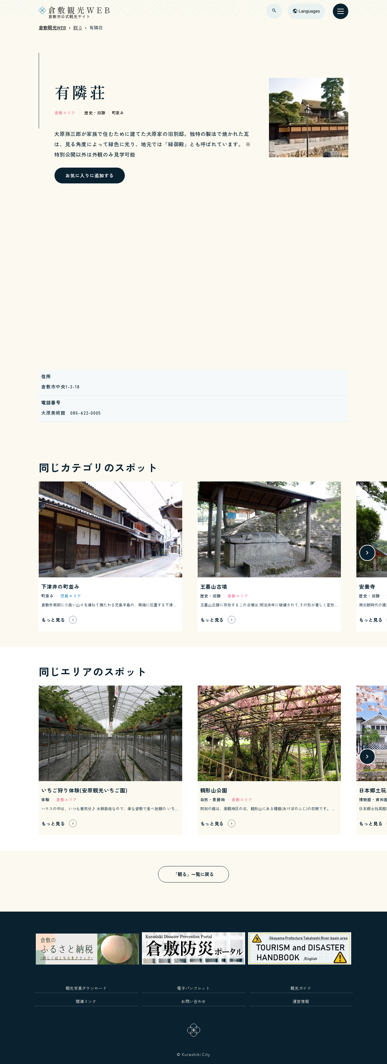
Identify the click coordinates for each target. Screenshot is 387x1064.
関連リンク (86, 1001)
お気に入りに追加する (89, 175)
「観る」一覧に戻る (193, 874)
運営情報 (301, 1001)
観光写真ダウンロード (86, 988)
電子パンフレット (193, 988)
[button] (367, 553)
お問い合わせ (193, 1001)
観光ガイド (301, 988)
